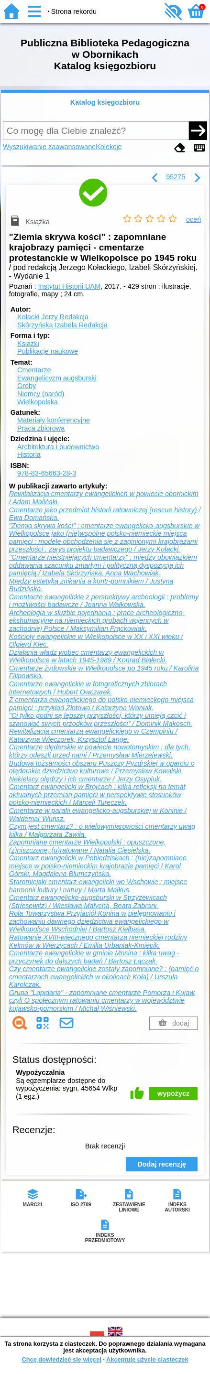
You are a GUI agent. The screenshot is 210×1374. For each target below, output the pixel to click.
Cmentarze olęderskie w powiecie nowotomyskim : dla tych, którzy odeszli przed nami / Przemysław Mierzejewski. (99, 751)
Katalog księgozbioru (105, 102)
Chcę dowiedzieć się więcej (61, 1359)
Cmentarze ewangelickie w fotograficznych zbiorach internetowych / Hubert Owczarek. (88, 688)
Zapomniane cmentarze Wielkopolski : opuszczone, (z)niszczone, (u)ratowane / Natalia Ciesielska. (87, 846)
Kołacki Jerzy (52, 317)
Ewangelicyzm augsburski (57, 378)
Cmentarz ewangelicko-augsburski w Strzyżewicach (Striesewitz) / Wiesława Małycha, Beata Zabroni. (88, 901)
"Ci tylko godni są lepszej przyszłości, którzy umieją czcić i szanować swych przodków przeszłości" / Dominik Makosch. (100, 719)
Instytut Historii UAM (69, 286)
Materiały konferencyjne (53, 420)
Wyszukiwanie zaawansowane (49, 147)
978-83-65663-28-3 (46, 473)
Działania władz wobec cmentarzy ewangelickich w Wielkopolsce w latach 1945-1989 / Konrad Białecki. (88, 656)
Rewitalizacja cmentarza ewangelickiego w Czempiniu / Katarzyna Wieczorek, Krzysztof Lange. (93, 735)
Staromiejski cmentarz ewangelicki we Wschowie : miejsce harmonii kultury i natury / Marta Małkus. (98, 886)
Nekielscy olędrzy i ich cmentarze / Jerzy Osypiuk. (85, 779)
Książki (28, 343)
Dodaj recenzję (161, 1164)
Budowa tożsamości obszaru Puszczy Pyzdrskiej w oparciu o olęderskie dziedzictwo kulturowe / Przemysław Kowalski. (102, 767)
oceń (193, 219)
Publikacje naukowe (47, 351)
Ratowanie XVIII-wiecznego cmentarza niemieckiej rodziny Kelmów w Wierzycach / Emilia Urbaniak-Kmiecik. (98, 941)
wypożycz (173, 1093)
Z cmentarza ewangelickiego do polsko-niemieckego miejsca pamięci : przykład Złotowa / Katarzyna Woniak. (101, 704)
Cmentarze (34, 370)
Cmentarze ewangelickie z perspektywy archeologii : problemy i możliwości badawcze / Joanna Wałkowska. (104, 601)
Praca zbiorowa (41, 428)
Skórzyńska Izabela (62, 325)
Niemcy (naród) (40, 394)
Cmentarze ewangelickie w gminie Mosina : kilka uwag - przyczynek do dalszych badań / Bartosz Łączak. (94, 957)
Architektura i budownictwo (58, 447)
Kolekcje (109, 147)
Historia (29, 454)
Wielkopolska (37, 402)
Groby (26, 385)
